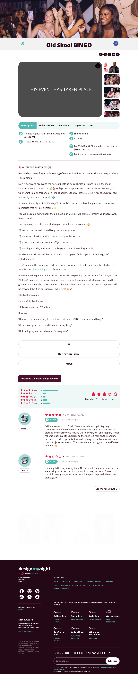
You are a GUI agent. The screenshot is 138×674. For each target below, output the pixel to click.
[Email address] (80, 660)
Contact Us (66, 585)
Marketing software (75, 637)
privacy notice (59, 670)
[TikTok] (37, 597)
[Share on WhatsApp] (113, 54)
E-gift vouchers (95, 620)
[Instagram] (29, 591)
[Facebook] (22, 591)
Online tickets (77, 620)
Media (85, 585)
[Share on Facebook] (101, 54)
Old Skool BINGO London (29, 549)
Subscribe (112, 661)
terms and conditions (103, 668)
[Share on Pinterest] (109, 54)
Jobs (55, 585)
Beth (25, 470)
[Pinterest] (37, 591)
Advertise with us (93, 582)
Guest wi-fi (93, 638)
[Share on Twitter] (105, 54)
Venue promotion (110, 621)
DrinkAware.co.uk (25, 631)
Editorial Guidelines (62, 589)
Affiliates (78, 582)
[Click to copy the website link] (118, 54)
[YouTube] (22, 597)
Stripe (20, 610)
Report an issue (69, 354)
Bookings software (58, 621)
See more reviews (107, 488)
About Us (66, 582)
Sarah (25, 428)
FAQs (69, 363)
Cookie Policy (97, 585)
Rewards (109, 582)
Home (56, 582)
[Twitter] (29, 597)
